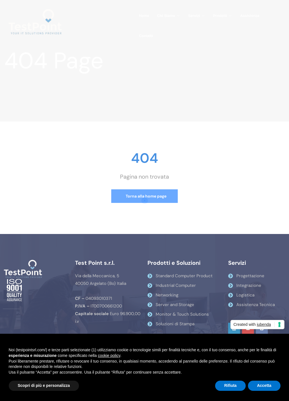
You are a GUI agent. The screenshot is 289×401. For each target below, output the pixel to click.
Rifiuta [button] (230, 385)
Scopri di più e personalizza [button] (44, 385)
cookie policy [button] (109, 355)
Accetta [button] (264, 385)
